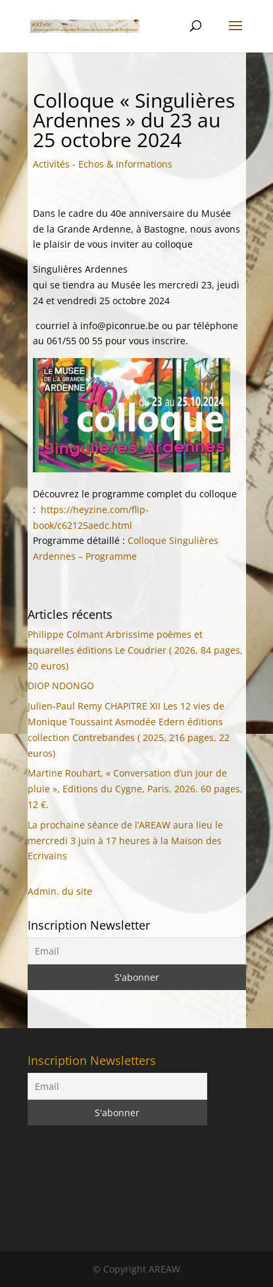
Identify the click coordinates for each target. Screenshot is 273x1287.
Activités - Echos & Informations (102, 164)
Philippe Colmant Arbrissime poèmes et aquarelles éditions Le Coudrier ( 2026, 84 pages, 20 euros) (135, 650)
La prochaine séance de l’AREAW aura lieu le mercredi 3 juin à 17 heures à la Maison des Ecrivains (125, 841)
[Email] (137, 950)
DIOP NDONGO (61, 685)
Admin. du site (60, 891)
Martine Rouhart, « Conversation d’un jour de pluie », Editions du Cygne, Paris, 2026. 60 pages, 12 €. (135, 789)
